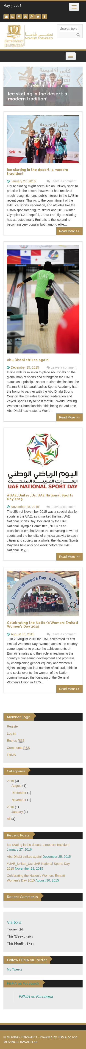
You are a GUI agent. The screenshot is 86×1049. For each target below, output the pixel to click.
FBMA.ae (64, 1001)
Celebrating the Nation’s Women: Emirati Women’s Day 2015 (42, 589)
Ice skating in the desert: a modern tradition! (37, 136)
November (18, 764)
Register (13, 691)
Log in (11, 698)
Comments (18, 712)
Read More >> (69, 195)
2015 (10, 745)
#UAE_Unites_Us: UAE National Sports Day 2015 (40, 462)
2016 (10, 771)
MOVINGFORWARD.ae (20, 1006)
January (17, 776)
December (18, 757)
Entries (15, 705)
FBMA (11, 719)
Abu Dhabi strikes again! (28, 324)
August (16, 750)
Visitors (14, 886)
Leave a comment (63, 145)
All (9, 783)
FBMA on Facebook (23, 948)
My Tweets (14, 934)
